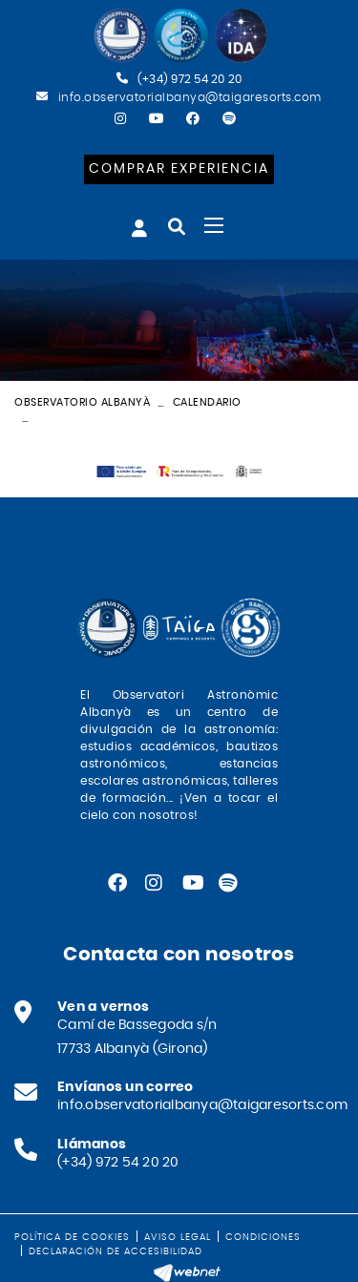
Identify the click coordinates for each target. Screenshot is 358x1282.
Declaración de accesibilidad (115, 1251)
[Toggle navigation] (214, 225)
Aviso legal (177, 1237)
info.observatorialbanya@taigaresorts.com (190, 97)
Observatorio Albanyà (82, 402)
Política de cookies (72, 1237)
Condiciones (263, 1237)
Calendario (207, 402)
